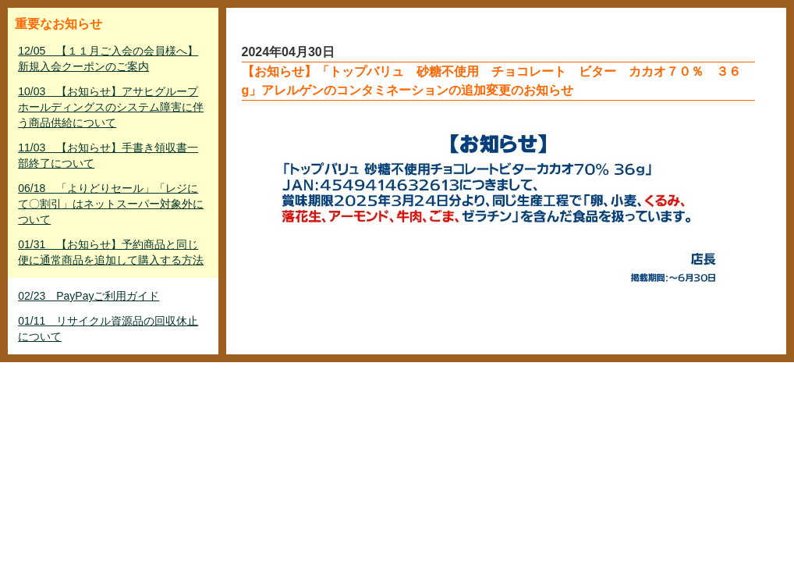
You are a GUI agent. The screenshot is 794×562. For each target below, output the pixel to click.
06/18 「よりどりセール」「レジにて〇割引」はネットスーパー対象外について (111, 204)
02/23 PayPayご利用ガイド (88, 296)
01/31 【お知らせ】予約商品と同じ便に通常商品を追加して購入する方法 (111, 252)
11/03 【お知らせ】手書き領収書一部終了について (108, 155)
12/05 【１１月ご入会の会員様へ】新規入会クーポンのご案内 (108, 58)
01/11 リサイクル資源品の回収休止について (108, 329)
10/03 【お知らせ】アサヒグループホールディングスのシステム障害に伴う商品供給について (111, 107)
